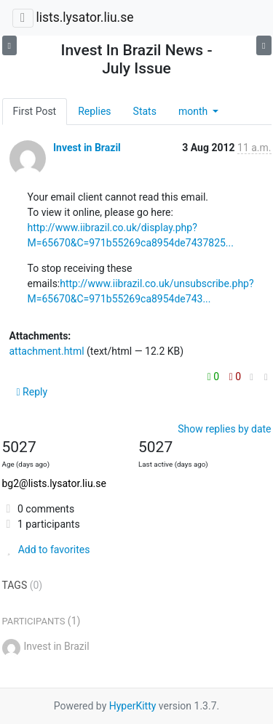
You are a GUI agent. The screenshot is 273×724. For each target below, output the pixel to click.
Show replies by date (224, 429)
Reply (32, 392)
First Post (35, 111)
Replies (94, 111)
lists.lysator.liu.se (84, 17)
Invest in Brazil (87, 147)
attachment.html (46, 351)
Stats (145, 111)
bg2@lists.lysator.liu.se (54, 483)
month (194, 111)
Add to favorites (46, 549)
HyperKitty (133, 706)
